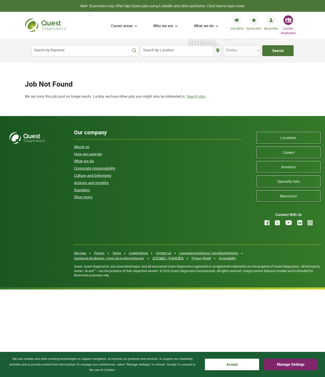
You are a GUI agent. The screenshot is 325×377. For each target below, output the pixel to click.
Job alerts (237, 28)
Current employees (288, 30)
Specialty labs (288, 268)
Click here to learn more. (226, 5)
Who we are (163, 25)
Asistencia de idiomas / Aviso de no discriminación (109, 345)
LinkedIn (299, 310)
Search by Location (158, 49)
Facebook (267, 310)
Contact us (163, 340)
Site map (80, 340)
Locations (288, 225)
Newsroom (288, 283)
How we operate (88, 241)
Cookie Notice (138, 340)
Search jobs (196, 183)
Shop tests (83, 284)
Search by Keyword (49, 49)
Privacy (99, 340)
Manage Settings (300, 366)
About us (81, 234)
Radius (231, 49)
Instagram (310, 310)
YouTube (289, 310)
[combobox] (177, 50)
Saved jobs (253, 28)
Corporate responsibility (94, 255)
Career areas (122, 25)
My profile (271, 28)
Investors (288, 254)
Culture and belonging (92, 262)
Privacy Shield (201, 345)
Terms (116, 340)
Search (278, 50)
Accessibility (227, 345)
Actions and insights (91, 270)
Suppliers (82, 277)
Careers (289, 239)
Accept (260, 366)
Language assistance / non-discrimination (208, 340)
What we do (204, 25)
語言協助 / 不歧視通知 (168, 345)
